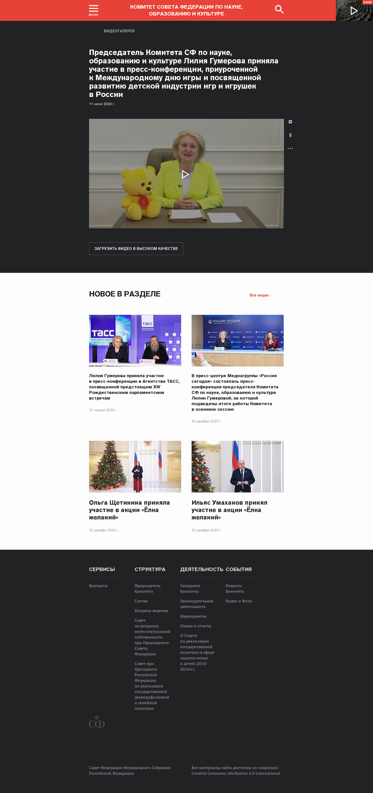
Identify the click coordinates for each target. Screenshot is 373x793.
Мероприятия (193, 616)
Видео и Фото (239, 600)
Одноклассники (290, 135)
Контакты (98, 585)
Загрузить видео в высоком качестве (136, 248)
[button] (93, 10)
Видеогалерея (119, 31)
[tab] (290, 139)
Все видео (259, 295)
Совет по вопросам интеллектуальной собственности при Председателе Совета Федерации (152, 637)
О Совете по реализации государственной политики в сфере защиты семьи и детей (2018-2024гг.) (197, 652)
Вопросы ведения (151, 610)
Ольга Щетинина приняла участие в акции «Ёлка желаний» (129, 510)
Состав (141, 600)
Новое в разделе (125, 294)
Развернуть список (290, 148)
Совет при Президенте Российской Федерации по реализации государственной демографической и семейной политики (152, 686)
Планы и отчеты (195, 625)
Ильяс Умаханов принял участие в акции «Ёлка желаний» (229, 510)
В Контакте (290, 121)
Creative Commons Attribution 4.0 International (236, 773)
